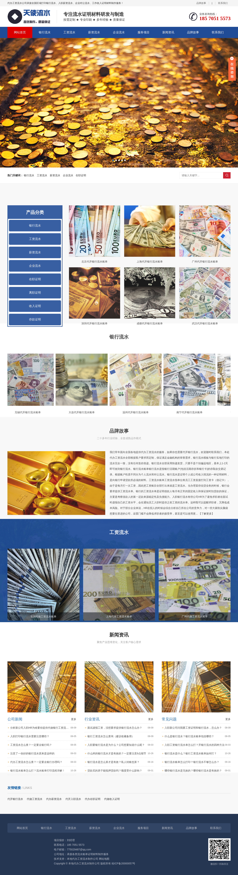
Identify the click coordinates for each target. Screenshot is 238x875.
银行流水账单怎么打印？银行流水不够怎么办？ (198, 856)
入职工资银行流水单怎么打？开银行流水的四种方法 (198, 839)
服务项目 (143, 32)
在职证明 (81, 175)
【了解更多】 (206, 567)
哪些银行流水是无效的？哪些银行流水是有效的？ (198, 864)
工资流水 (69, 32)
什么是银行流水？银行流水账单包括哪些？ (198, 830)
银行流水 (45, 32)
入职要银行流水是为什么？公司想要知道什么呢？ (120, 839)
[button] (113, 160)
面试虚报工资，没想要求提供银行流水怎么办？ (120, 821)
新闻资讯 (168, 32)
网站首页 (20, 32)
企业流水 (119, 32)
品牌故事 (201, 3)
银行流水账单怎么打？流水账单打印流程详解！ (43, 864)
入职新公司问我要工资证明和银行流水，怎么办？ (198, 821)
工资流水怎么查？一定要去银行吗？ (43, 839)
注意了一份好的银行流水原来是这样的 (43, 847)
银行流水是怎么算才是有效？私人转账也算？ (120, 856)
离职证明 (35, 392)
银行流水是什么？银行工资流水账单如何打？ (198, 847)
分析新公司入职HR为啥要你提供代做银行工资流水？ (43, 821)
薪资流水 (94, 32)
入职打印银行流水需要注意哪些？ (43, 830)
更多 (73, 812)
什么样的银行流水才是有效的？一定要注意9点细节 (120, 847)
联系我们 (223, 3)
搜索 (227, 175)
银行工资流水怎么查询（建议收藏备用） (120, 830)
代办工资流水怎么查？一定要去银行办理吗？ (43, 856)
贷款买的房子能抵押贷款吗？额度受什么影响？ (120, 864)
